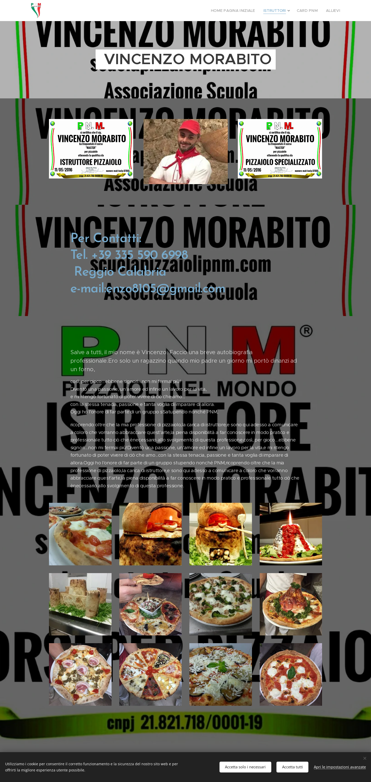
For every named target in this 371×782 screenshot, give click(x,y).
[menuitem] (241, 10)
